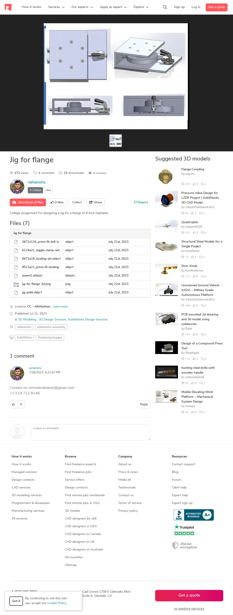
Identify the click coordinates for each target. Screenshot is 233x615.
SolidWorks (24, 337)
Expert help (180, 495)
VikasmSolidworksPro (200, 207)
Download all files (27, 202)
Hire (48, 190)
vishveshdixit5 (194, 377)
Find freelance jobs (78, 472)
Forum (176, 480)
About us (125, 464)
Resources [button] (179, 456)
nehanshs (37, 182)
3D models (72, 511)
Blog (175, 472)
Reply (144, 404)
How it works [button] (22, 456)
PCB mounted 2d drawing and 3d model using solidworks (199, 319)
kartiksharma (194, 270)
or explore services (189, 609)
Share (95, 202)
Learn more (60, 306)
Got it (16, 601)
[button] (56, 7)
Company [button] (125, 456)
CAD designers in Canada (83, 534)
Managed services (24, 472)
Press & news (128, 472)
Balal (188, 328)
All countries (74, 557)
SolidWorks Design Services (88, 319)
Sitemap (70, 565)
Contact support (183, 464)
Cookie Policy (56, 603)
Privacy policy (128, 511)
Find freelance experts (80, 464)
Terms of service (130, 503)
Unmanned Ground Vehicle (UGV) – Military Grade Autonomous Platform (200, 290)
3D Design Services (52, 319)
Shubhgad (192, 352)
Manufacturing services (28, 511)
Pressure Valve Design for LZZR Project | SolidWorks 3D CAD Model (200, 197)
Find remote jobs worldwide (85, 495)
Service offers (74, 480)
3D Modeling (27, 319)
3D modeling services (27, 495)
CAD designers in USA (81, 526)
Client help (179, 487)
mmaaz (190, 406)
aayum (189, 174)
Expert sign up (182, 503)
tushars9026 (193, 226)
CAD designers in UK (80, 542)
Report (141, 202)
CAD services (21, 487)
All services (20, 518)
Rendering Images (50, 337)
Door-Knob (189, 266)
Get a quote (216, 7)
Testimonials (127, 487)
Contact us (126, 495)
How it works (21, 464)
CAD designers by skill (80, 518)
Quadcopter (189, 222)
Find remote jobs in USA (82, 503)
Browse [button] (70, 456)
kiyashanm (192, 251)
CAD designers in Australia (84, 549)
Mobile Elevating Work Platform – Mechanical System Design (197, 396)
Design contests (23, 480)
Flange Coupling (192, 169)
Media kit (124, 480)
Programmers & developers (31, 503)
